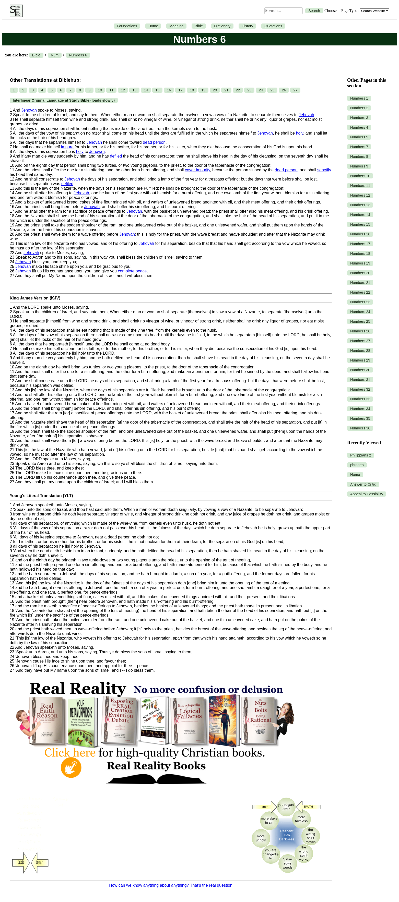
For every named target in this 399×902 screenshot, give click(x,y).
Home (153, 26)
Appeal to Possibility (366, 494)
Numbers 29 (360, 360)
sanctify (324, 170)
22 (238, 90)
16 (169, 90)
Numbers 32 (360, 389)
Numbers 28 (360, 350)
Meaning (176, 26)
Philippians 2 (360, 455)
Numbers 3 (359, 118)
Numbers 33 (360, 399)
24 (261, 90)
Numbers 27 (360, 341)
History (247, 26)
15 (157, 90)
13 (134, 90)
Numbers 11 (360, 186)
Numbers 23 (360, 302)
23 (249, 90)
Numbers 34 (360, 409)
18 (192, 90)
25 (272, 90)
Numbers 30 (360, 370)
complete (126, 271)
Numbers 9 (359, 166)
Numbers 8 (359, 156)
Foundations (127, 26)
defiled (116, 156)
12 (123, 90)
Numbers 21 (360, 283)
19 (203, 90)
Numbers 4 (359, 127)
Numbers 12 (360, 195)
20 (215, 90)
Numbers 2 (359, 108)
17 (180, 90)
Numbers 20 (360, 273)
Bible (199, 26)
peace (141, 271)
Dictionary (222, 26)
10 (100, 90)
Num (54, 55)
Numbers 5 (359, 137)
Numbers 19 (360, 263)
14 (146, 90)
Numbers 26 (360, 331)
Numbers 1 (359, 98)
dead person (154, 142)
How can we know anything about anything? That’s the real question (170, 885)
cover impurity (197, 170)
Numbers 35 (360, 418)
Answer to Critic (363, 484)
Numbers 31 (360, 380)
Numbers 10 (360, 176)
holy (299, 133)
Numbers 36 (360, 428)
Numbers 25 (360, 321)
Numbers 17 (360, 244)
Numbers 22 (360, 292)
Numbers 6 (78, 55)
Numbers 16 (360, 234)
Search (314, 11)
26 (284, 90)
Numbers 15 (360, 224)
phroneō (357, 465)
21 (226, 90)
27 (295, 90)
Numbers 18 (360, 253)
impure (67, 147)
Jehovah (29, 110)
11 (111, 90)
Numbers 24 (360, 312)
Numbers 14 (360, 215)
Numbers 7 (359, 147)
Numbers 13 (360, 205)
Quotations (273, 26)
